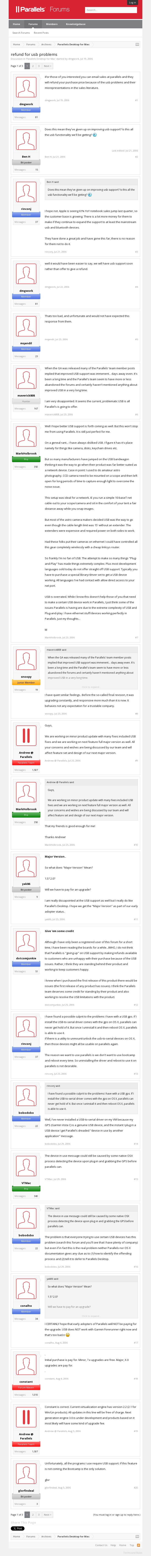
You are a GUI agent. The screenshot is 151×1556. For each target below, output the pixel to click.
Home (16, 24)
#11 (136, 919)
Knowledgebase (75, 24)
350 (36, 466)
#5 (136, 339)
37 (36, 221)
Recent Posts (41, 32)
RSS (138, 1545)
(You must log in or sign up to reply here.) (116, 1514)
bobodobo (26, 1113)
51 (36, 971)
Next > (47, 65)
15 (36, 169)
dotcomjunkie (26, 958)
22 (36, 1126)
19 (36, 689)
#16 (136, 1266)
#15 (136, 1179)
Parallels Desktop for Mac (40, 58)
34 (36, 1318)
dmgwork (73, 58)
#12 (136, 1004)
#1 (136, 100)
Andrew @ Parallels (26, 755)
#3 (136, 251)
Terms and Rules (132, 1552)
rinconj (26, 209)
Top (132, 1545)
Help (113, 1545)
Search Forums (21, 32)
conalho (26, 1306)
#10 (136, 844)
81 (36, 117)
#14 (136, 1143)
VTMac (26, 1183)
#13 (136, 1073)
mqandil (26, 343)
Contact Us (101, 1545)
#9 (136, 760)
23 (36, 356)
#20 (136, 1487)
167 (36, 408)
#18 (136, 1378)
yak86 (26, 884)
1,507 (35, 769)
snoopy (26, 677)
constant (26, 1382)
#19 (136, 1431)
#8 (136, 713)
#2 (136, 156)
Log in (132, 2)
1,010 (35, 1394)
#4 (136, 286)
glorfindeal (26, 1491)
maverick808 (26, 395)
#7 (136, 637)
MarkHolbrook (26, 453)
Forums (33, 24)
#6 (136, 414)
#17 (136, 1342)
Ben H (26, 156)
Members (52, 24)
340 (36, 1196)
